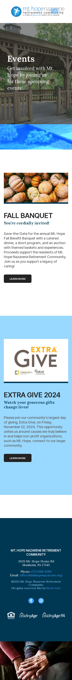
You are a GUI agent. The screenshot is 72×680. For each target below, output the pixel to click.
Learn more (18, 278)
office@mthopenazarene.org (41, 575)
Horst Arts (53, 588)
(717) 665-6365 (41, 571)
